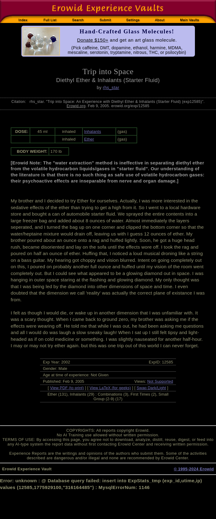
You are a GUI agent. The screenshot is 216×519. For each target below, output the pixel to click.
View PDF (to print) (67, 387)
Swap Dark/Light (151, 387)
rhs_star (111, 87)
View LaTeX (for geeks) (110, 387)
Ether (89, 139)
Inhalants (92, 131)
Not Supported (160, 381)
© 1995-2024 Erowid (194, 469)
